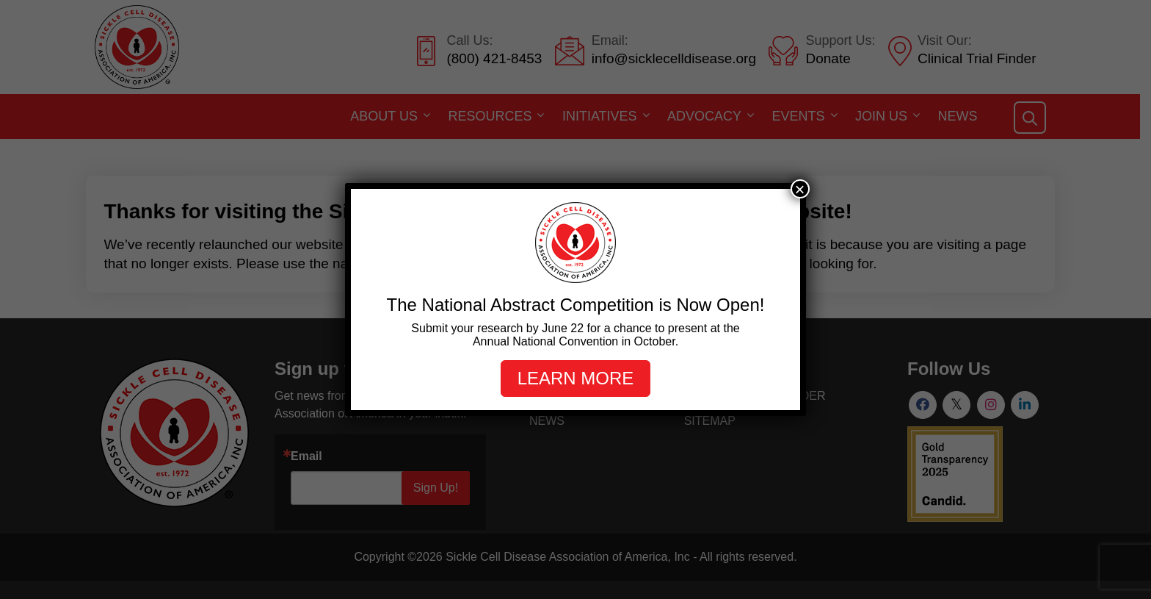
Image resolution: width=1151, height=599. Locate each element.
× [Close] (800, 188)
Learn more (576, 378)
